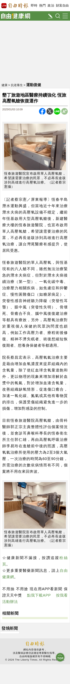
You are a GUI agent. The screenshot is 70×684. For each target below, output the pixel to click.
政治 (51, 5)
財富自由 (62, 5)
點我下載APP (39, 595)
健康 (4, 85)
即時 (34, 5)
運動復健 (33, 85)
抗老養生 (17, 85)
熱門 (42, 5)
